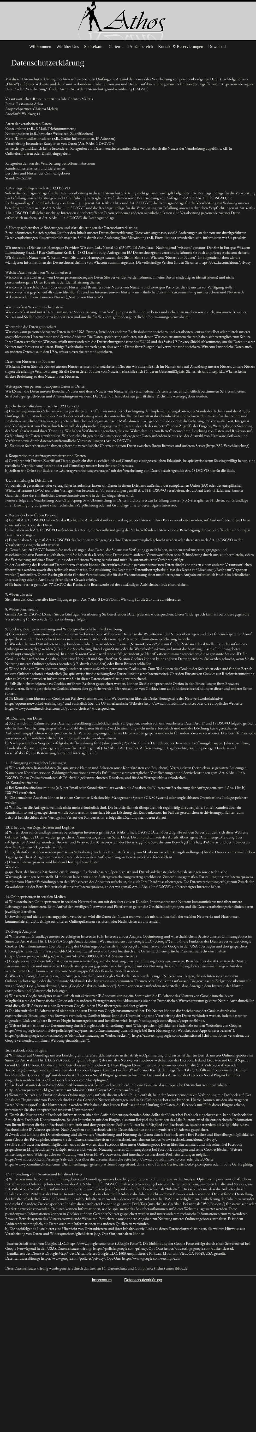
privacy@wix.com (224, 252)
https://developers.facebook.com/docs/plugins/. (72, 1079)
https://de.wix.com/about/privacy (225, 262)
